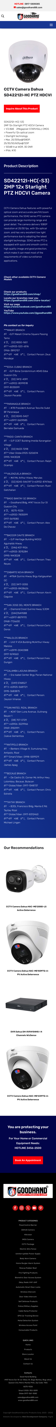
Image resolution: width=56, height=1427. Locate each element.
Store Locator (28, 1354)
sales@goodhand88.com (28, 1397)
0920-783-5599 (31, 1390)
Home (28, 1345)
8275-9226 (28, 1387)
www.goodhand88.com (28, 1400)
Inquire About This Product (22, 108)
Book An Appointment (28, 1160)
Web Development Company (34, 1417)
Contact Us (28, 1364)
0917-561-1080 (30, 1393)
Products (28, 1349)
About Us (28, 1359)
